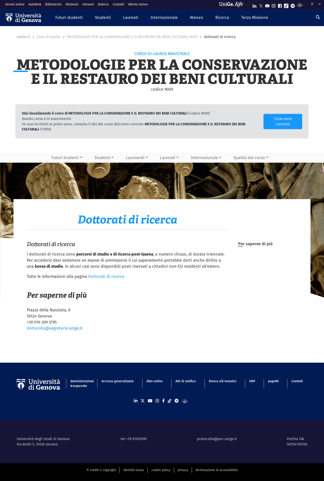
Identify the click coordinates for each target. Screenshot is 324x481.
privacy (183, 470)
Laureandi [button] (135, 157)
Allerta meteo (138, 4)
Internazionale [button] (204, 157)
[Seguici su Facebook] (279, 4)
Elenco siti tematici (222, 381)
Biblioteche (53, 4)
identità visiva (133, 470)
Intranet (88, 4)
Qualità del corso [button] (249, 157)
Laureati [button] (167, 157)
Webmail (72, 4)
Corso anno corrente (283, 121)
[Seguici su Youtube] (267, 4)
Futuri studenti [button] (65, 157)
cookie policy (160, 470)
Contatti (118, 4)
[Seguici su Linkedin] (254, 4)
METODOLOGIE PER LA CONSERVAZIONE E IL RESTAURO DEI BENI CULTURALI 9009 (132, 36)
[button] (69, 17)
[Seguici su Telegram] (292, 4)
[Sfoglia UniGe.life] (232, 4)
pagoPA (273, 381)
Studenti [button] (102, 157)
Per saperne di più (256, 244)
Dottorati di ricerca (106, 276)
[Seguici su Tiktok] (286, 4)
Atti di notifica (186, 381)
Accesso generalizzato (117, 381)
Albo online (154, 381)
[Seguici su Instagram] (273, 4)
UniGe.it (23, 36)
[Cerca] (318, 17)
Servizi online (15, 4)
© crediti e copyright (101, 470)
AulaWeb (35, 4)
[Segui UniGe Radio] (300, 4)
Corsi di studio (48, 36)
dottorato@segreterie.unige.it (55, 328)
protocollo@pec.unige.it (217, 438)
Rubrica (103, 4)
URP (252, 381)
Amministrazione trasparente (79, 383)
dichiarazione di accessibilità (217, 470)
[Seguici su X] (260, 4)
